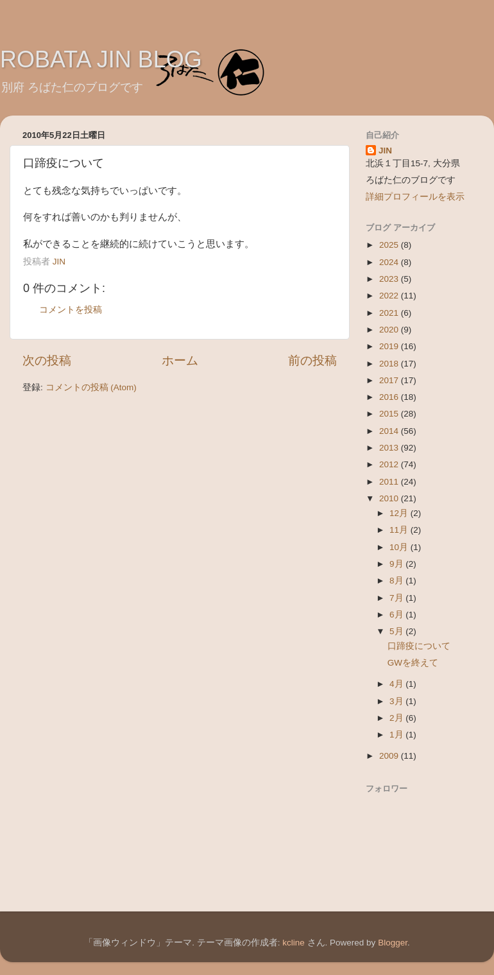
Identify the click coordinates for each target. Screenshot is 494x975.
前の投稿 (312, 360)
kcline (293, 942)
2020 (390, 329)
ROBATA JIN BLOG (101, 59)
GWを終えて (413, 663)
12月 (400, 513)
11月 (400, 530)
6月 (397, 614)
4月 (397, 684)
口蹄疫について (419, 646)
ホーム (180, 360)
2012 (390, 464)
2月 (397, 718)
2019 (390, 346)
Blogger (392, 942)
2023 (390, 279)
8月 (397, 580)
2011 (390, 482)
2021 (390, 313)
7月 (397, 598)
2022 (390, 295)
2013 (390, 448)
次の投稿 (46, 360)
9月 (397, 564)
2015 (390, 413)
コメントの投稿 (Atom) (91, 387)
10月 (400, 547)
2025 (390, 245)
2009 (390, 756)
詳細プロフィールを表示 (415, 197)
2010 (390, 498)
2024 (390, 262)
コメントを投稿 (70, 310)
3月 (397, 701)
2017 (390, 380)
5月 (397, 631)
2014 (390, 431)
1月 (397, 734)
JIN (385, 150)
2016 (390, 397)
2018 (390, 363)
